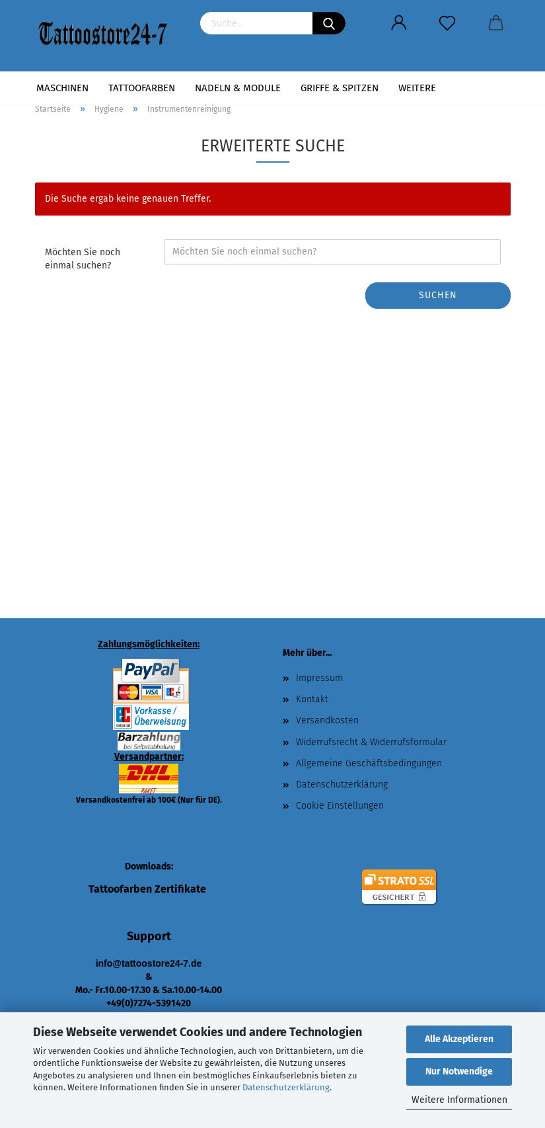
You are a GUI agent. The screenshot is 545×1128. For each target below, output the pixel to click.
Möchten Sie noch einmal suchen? (82, 259)
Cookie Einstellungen (340, 805)
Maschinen (62, 88)
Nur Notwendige (459, 1071)
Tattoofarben (141, 88)
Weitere (417, 88)
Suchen (438, 295)
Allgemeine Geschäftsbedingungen (369, 763)
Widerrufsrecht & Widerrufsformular (371, 742)
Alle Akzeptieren (459, 1039)
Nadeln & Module (238, 88)
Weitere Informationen (459, 1100)
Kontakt (312, 699)
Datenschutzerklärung (286, 1087)
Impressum (319, 678)
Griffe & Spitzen (340, 88)
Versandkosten (327, 720)
